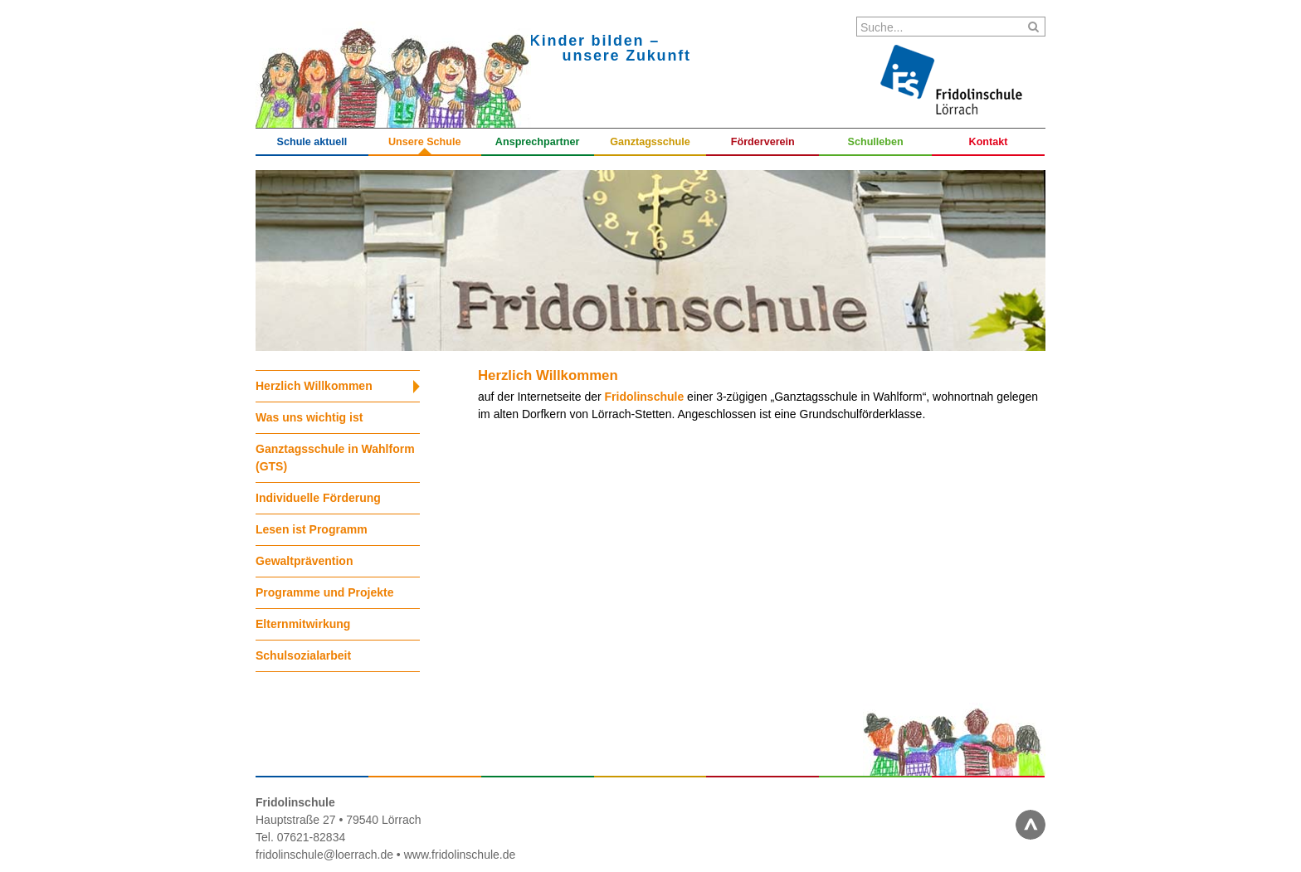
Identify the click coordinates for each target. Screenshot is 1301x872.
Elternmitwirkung (303, 624)
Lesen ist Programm (312, 529)
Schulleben (876, 142)
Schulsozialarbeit (303, 655)
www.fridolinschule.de (460, 854)
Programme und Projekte (325, 592)
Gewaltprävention (304, 561)
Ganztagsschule (650, 142)
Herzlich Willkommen (314, 385)
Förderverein (763, 142)
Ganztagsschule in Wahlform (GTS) (335, 457)
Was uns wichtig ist (309, 417)
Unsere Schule (424, 142)
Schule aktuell (312, 142)
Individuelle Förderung (318, 497)
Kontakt (988, 142)
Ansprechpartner (537, 142)
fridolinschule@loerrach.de (324, 854)
